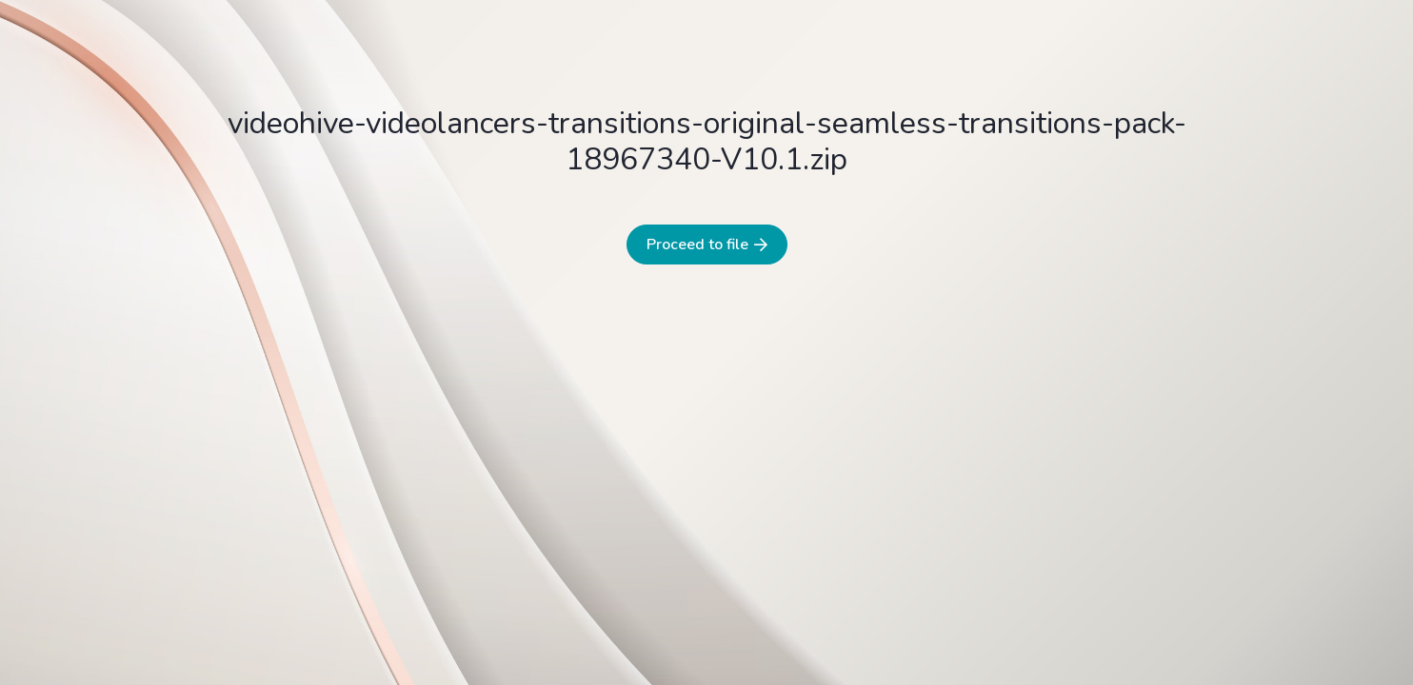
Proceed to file (707, 244)
